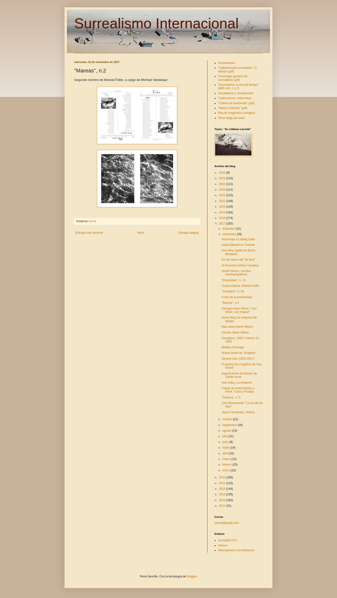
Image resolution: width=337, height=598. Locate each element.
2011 (222, 505)
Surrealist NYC (227, 540)
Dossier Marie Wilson (235, 332)
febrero (227, 464)
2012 (222, 500)
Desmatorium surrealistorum (236, 550)
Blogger (192, 576)
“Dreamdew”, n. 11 (234, 280)
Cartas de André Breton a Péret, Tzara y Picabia (238, 390)
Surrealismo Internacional (156, 23)
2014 (222, 488)
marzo (226, 459)
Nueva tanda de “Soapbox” (239, 353)
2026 (222, 172)
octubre (227, 419)
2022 (222, 195)
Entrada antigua (188, 232)
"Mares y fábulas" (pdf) (232, 108)
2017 (222, 223)
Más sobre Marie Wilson (237, 326)
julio (225, 436)
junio (225, 442)
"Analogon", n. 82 (233, 291)
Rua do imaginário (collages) (236, 113)
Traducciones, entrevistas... (235, 98)
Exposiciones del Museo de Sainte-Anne (239, 375)
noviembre (229, 234)
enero (226, 470)
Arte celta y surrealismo (237, 382)
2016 (222, 477)
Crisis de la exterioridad (237, 297)
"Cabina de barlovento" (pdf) (236, 103)
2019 (222, 212)
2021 (222, 201)
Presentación (226, 63)
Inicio (140, 232)
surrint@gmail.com (226, 523)
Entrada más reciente (89, 232)
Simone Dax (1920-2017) (238, 358)
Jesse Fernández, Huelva (238, 412)
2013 (222, 494)
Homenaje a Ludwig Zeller (238, 239)
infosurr (223, 545)
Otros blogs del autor (231, 118)
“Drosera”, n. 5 (231, 397)
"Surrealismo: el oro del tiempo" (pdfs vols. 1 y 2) (238, 86)
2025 (222, 178)
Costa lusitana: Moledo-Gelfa (240, 285)
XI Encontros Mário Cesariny (240, 265)
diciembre (229, 228)
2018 (222, 218)
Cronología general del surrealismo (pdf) (232, 78)
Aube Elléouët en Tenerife (238, 245)
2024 (222, 184)
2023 (222, 189)
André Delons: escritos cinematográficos (236, 272)
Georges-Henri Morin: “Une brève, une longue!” (239, 310)
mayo (226, 447)
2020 (222, 206)
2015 (222, 483)
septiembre (230, 425)
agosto (227, 430)
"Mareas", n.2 (230, 302)
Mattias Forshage (233, 347)
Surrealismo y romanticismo (236, 93)
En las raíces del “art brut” (238, 259)
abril (225, 453)
